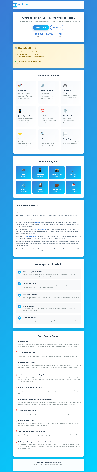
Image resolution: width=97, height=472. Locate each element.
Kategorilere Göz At (40, 27)
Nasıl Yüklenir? (57, 27)
